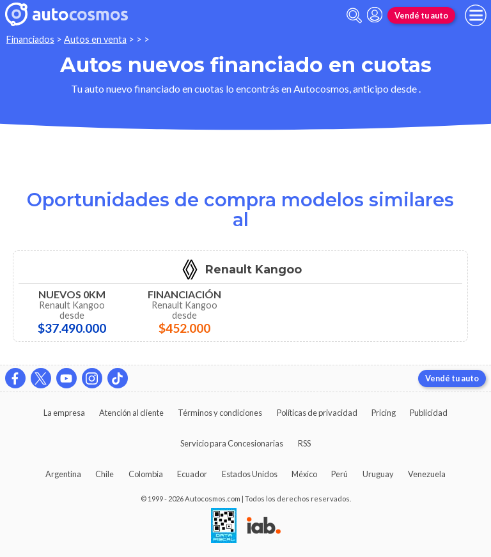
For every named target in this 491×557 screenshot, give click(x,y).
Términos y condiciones (220, 413)
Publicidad (429, 413)
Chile (104, 474)
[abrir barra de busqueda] (354, 15)
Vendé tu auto (421, 15)
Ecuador (192, 474)
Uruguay (378, 474)
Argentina (63, 474)
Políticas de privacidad (317, 413)
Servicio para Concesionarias (231, 443)
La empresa (64, 413)
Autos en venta (95, 39)
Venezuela (427, 474)
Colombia (146, 474)
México (304, 474)
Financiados (30, 39)
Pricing (383, 413)
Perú (339, 474)
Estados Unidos (249, 474)
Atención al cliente (131, 413)
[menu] (476, 15)
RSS (304, 443)
